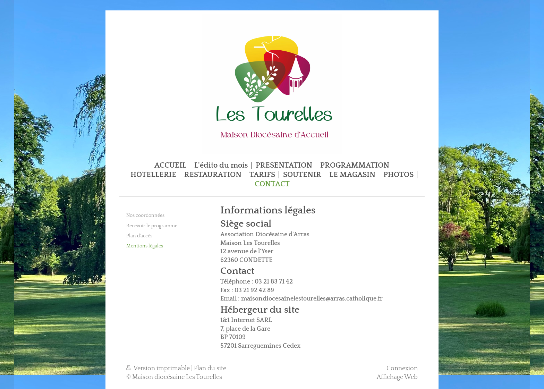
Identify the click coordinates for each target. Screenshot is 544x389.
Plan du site (210, 368)
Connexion (402, 368)
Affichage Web (397, 377)
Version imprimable (158, 368)
